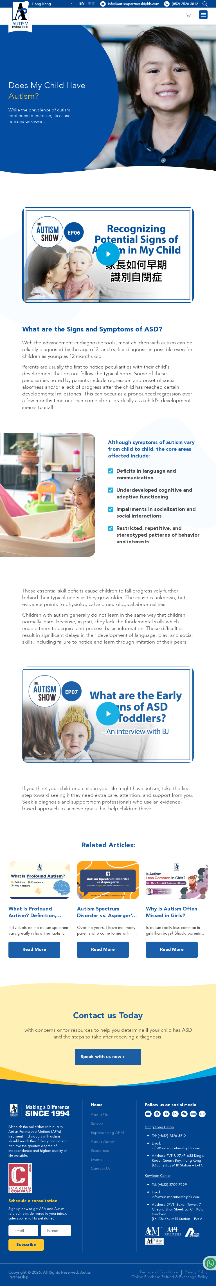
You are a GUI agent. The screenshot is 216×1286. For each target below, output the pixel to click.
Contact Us (101, 1169)
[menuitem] (82, 4)
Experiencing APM (107, 1133)
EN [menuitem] (82, 4)
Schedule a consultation (32, 1201)
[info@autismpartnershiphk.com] (103, 4)
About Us (99, 1115)
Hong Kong (52, 4)
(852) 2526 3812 (185, 4)
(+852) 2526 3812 (172, 1135)
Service (97, 1124)
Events (96, 1160)
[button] (204, 4)
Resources (100, 1151)
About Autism (103, 1142)
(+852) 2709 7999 (172, 1184)
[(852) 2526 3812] (167, 4)
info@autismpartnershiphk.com (133, 4)
